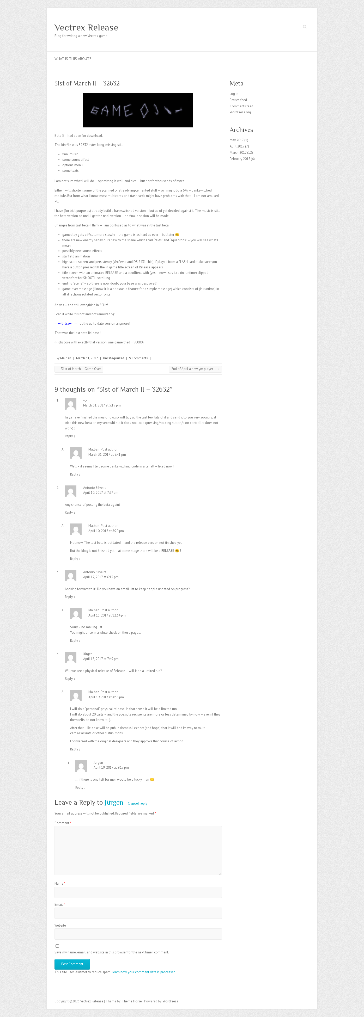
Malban (65, 358)
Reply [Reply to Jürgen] (70, 678)
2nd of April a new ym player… (195, 369)
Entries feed (238, 100)
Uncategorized (113, 358)
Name (59, 883)
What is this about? (72, 58)
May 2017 (237, 140)
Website (60, 925)
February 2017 (240, 159)
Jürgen (114, 802)
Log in (234, 93)
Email (59, 904)
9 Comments (138, 358)
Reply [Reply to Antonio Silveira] (70, 512)
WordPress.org (240, 112)
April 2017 (237, 146)
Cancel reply (137, 803)
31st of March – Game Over (79, 369)
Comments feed (241, 106)
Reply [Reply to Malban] (75, 474)
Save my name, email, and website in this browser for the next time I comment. (111, 952)
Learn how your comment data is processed (143, 972)
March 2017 (238, 152)
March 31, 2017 (87, 358)
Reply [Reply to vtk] (70, 436)
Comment (62, 823)
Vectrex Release (86, 27)
